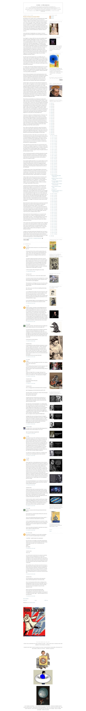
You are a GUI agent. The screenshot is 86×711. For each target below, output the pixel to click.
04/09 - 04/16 (54, 212)
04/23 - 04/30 (54, 209)
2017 (51, 117)
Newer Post (25, 600)
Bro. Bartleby (28, 532)
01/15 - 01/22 (54, 230)
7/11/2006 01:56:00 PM (30, 530)
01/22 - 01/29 (54, 229)
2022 (51, 109)
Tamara (27, 324)
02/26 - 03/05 (54, 221)
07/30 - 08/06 (54, 169)
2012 (51, 124)
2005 (51, 235)
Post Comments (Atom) (31, 602)
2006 (51, 134)
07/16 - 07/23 (54, 172)
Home (36, 600)
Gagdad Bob (28, 426)
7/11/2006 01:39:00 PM (30, 505)
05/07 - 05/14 (54, 206)
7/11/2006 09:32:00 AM (30, 303)
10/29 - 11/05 (54, 149)
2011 (51, 126)
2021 (51, 110)
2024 (51, 106)
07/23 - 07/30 (54, 171)
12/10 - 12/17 (54, 140)
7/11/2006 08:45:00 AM (30, 271)
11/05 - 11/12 (54, 147)
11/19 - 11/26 (54, 144)
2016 (51, 118)
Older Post (46, 600)
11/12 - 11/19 (54, 146)
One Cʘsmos (43, 5)
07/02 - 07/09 (54, 193)
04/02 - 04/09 (54, 213)
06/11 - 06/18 (54, 198)
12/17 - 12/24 (54, 138)
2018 (51, 115)
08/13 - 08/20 (54, 166)
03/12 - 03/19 (54, 218)
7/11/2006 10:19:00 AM (30, 356)
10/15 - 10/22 (54, 152)
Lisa (26, 245)
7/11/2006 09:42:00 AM (30, 321)
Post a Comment (25, 598)
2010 (51, 127)
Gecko (27, 359)
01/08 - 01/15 (54, 232)
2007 (51, 132)
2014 (51, 121)
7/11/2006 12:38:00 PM (30, 455)
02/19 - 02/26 (54, 223)
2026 (51, 103)
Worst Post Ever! (54, 189)
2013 (51, 123)
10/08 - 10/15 (54, 154)
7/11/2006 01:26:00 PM (30, 484)
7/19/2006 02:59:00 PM (30, 596)
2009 (51, 129)
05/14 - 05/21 (54, 204)
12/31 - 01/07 (54, 135)
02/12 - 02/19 (54, 224)
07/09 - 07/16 (54, 174)
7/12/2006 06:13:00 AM (30, 548)
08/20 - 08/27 (54, 164)
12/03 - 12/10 (54, 141)
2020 (51, 112)
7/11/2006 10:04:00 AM (30, 340)
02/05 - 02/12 (54, 226)
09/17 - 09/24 (54, 158)
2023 (51, 107)
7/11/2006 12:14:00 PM (30, 433)
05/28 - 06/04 (54, 201)
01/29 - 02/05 (54, 227)
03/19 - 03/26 (54, 216)
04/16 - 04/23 (54, 210)
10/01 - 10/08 (54, 155)
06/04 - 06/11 (54, 199)
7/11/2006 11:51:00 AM (30, 383)
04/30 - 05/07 (54, 207)
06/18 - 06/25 (54, 196)
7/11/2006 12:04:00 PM (30, 423)
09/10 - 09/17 (54, 160)
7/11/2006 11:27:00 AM (30, 376)
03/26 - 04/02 (54, 215)
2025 (51, 104)
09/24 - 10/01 (54, 157)
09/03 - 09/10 (54, 161)
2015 (51, 120)
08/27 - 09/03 (54, 163)
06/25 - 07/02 (54, 195)
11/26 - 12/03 (54, 143)
